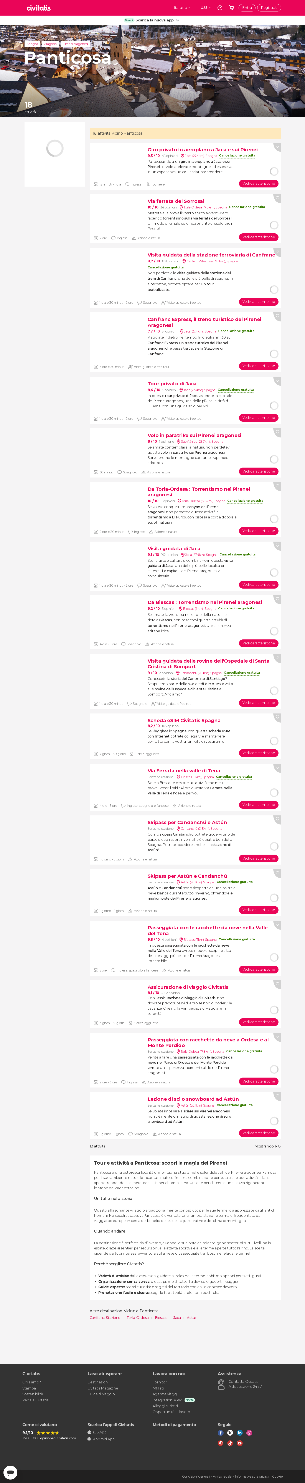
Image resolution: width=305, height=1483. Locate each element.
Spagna (32, 44)
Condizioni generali (196, 1476)
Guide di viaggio (101, 1394)
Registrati (269, 8)
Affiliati (158, 1388)
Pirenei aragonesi (75, 44)
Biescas (161, 1318)
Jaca (177, 1318)
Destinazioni (98, 1382)
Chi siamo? (31, 1382)
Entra (247, 8)
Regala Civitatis (35, 1400)
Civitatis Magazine (102, 1388)
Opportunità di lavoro (171, 1412)
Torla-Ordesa (138, 1318)
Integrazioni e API (168, 1400)
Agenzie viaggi (165, 1394)
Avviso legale (222, 1476)
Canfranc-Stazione (105, 1318)
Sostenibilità (32, 1394)
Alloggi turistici (165, 1406)
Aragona (50, 44)
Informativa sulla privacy (252, 1476)
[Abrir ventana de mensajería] (10, 1473)
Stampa (29, 1388)
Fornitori (160, 1382)
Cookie (277, 1476)
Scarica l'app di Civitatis (110, 1424)
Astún (192, 1318)
